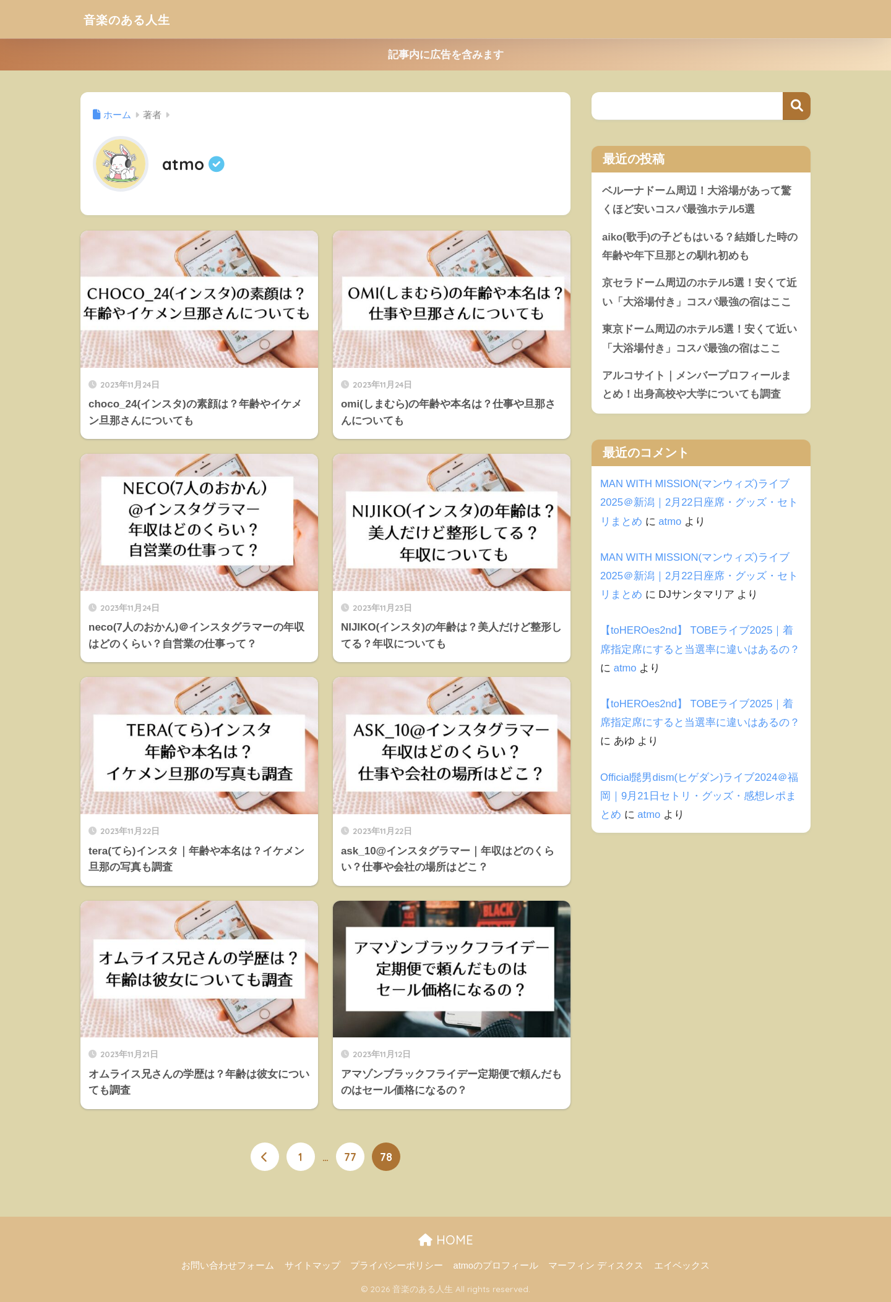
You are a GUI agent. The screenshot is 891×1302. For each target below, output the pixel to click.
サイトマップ (312, 1265)
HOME (445, 1239)
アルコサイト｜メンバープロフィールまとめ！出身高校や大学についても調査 (696, 387)
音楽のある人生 (136, 19)
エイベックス (682, 1265)
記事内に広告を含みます (446, 55)
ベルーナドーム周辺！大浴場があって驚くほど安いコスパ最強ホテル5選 (696, 200)
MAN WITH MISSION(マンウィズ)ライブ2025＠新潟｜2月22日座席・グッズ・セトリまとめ (699, 504)
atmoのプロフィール (496, 1265)
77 (350, 1157)
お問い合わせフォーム (227, 1265)
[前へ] (265, 1157)
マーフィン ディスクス (596, 1265)
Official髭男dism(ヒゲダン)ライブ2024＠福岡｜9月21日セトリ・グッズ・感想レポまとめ (699, 797)
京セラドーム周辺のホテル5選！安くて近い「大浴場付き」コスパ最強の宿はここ (699, 293)
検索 (797, 106)
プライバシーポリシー (396, 1265)
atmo (669, 523)
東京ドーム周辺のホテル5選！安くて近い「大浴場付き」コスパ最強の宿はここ (699, 340)
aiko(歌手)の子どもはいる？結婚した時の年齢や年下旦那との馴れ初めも (700, 246)
